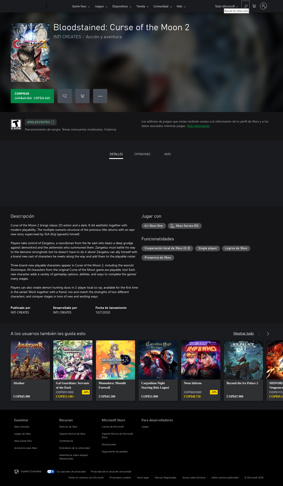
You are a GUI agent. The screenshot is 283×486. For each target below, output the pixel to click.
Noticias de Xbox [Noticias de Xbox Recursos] (68, 426)
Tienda (140, 6)
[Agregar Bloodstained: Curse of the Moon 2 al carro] (82, 96)
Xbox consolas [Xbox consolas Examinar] (21, 426)
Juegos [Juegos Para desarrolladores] (145, 426)
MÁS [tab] (167, 154)
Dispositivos (120, 6)
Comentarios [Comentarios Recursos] (66, 440)
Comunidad (160, 6)
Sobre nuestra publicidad (224, 477)
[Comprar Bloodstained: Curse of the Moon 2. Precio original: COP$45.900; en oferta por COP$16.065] (32, 96)
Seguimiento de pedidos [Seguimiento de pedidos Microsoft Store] (115, 451)
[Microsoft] (29, 6)
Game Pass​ (79, 6)
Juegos (99, 6)
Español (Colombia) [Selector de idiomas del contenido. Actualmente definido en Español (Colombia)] (31, 471)
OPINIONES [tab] (142, 154)
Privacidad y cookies (120, 477)
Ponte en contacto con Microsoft (86, 477)
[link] (30, 370)
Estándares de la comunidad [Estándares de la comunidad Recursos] (74, 447)
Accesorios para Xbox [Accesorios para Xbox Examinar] (25, 447)
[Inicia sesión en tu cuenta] (263, 6)
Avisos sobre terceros (193, 477)
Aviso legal (143, 477)
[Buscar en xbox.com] (245, 6)
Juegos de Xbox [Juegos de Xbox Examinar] (22, 433)
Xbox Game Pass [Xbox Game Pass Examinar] (23, 440)
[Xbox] (59, 6)
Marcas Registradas (165, 477)
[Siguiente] (267, 334)
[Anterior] (259, 334)
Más (179, 6)
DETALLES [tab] (116, 154)
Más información (198, 126)
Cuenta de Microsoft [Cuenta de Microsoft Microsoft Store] (113, 426)
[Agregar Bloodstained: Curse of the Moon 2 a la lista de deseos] (65, 96)
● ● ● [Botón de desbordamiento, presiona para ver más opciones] (100, 96)
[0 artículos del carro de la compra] (254, 5)
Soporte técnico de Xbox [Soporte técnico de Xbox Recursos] (72, 433)
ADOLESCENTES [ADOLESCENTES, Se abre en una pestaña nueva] (40, 122)
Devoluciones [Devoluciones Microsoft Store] (109, 444)
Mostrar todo (243, 333)
